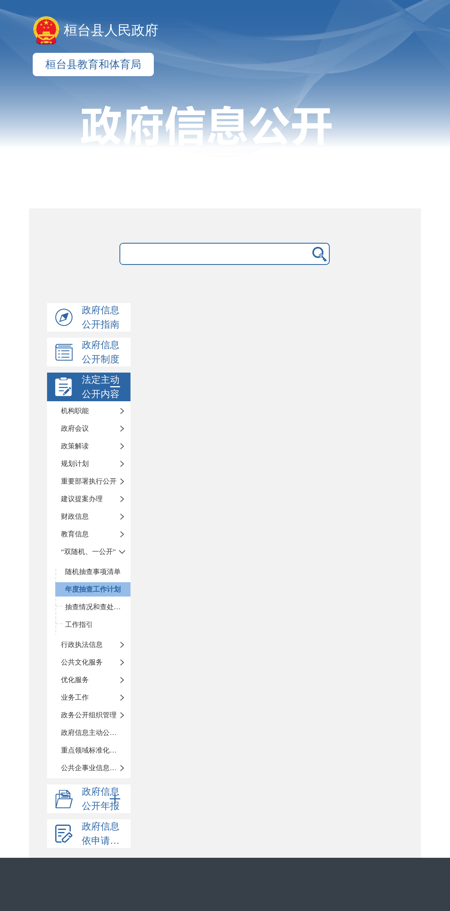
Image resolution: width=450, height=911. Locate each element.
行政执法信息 (82, 645)
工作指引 (79, 624)
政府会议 (75, 428)
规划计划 (75, 464)
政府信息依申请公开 (105, 833)
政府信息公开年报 (103, 799)
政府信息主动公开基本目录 (95, 733)
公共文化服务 (82, 662)
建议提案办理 (82, 499)
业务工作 (75, 697)
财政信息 (75, 516)
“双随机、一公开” (88, 552)
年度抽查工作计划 (93, 589)
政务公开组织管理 (89, 715)
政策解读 (75, 446)
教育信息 (75, 534)
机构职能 (75, 411)
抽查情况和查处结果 (96, 607)
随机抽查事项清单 (93, 572)
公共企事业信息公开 (92, 768)
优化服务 (75, 680)
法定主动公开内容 (103, 387)
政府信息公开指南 (100, 317)
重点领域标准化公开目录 (95, 750)
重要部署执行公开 (89, 481)
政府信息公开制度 (100, 352)
